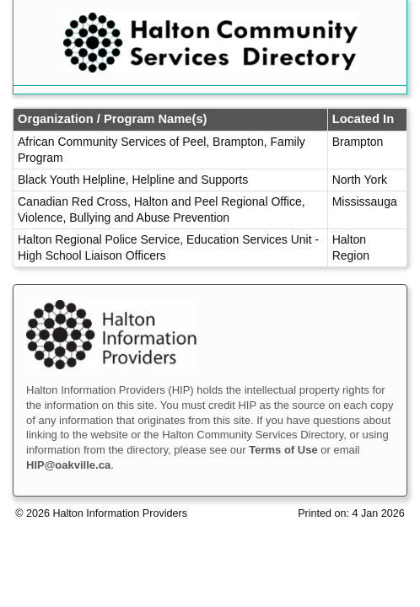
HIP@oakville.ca (68, 465)
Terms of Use (283, 449)
